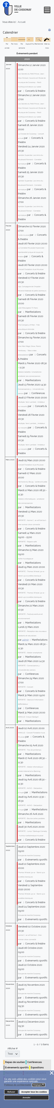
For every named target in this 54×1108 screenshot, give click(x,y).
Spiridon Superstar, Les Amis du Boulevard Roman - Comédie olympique (30, 210)
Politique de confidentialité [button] (17, 1085)
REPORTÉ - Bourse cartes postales (31, 818)
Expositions (37, 1067)
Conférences (34, 1062)
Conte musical (23, 235)
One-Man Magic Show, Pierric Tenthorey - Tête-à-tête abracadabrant (29, 350)
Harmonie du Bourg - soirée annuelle (32, 482)
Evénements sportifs (17, 1067)
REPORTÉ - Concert (25, 687)
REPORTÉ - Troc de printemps (29, 750)
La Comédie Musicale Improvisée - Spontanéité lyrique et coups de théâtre (31, 252)
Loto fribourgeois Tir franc (28, 308)
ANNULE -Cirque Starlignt (28, 717)
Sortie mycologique (25, 559)
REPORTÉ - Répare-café (27, 542)
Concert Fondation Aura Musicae (30, 269)
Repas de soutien (15, 1062)
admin (25, 639)
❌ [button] (52, 1073)
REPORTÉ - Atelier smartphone (30, 653)
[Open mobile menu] (47, 10)
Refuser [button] (11, 1092)
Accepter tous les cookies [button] (34, 1092)
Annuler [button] (26, 1097)
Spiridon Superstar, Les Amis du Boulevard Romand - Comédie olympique (30, 159)
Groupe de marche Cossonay (29, 855)
